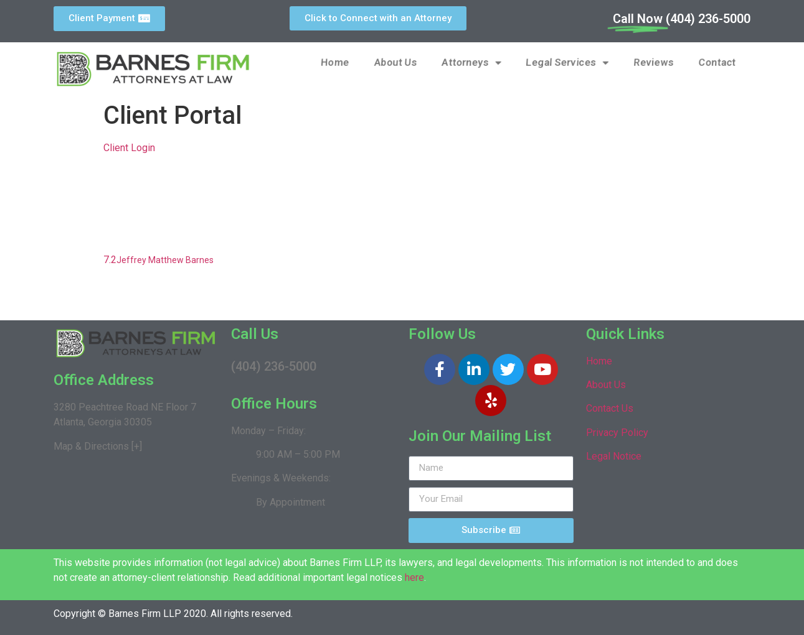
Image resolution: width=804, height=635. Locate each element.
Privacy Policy (617, 432)
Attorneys (472, 63)
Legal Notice (613, 456)
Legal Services (568, 63)
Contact (717, 62)
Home (335, 62)
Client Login (129, 148)
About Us (395, 62)
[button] (109, 18)
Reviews (653, 62)
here (414, 577)
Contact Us (609, 408)
